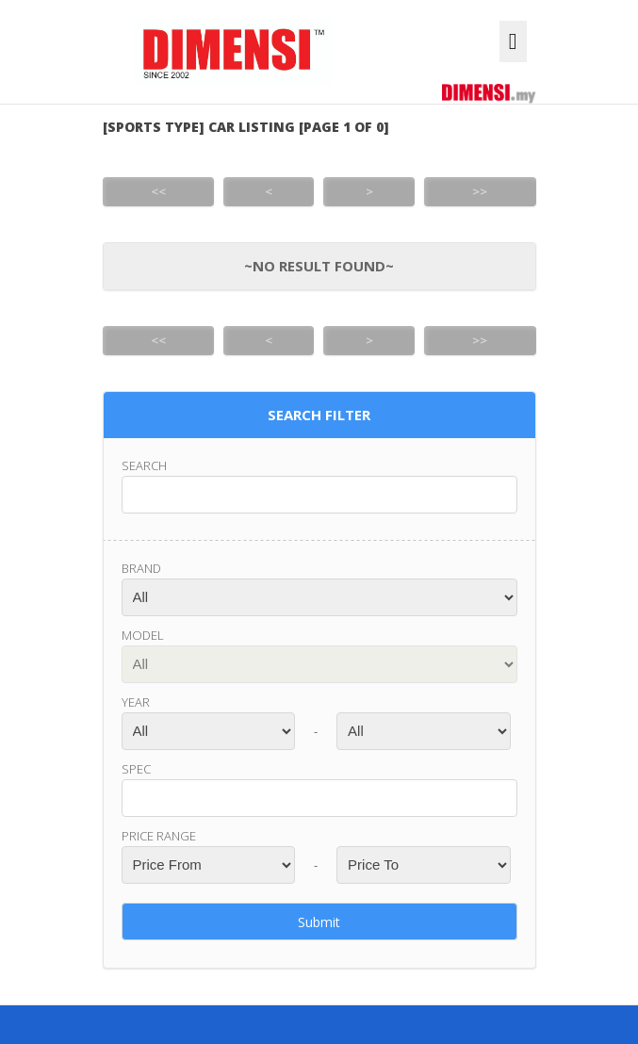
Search (144, 465)
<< (158, 191)
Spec (136, 768)
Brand (141, 568)
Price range (159, 835)
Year (136, 701)
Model (143, 635)
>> (479, 191)
